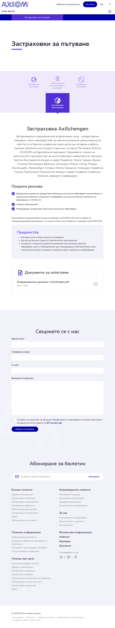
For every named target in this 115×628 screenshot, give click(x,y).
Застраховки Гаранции (23, 505)
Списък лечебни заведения (25, 551)
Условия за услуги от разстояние (26, 620)
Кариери (65, 541)
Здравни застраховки (22, 494)
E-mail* (15, 365)
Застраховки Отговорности (25, 513)
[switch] (14, 420)
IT (110, 4)
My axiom (90, 4)
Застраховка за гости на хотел (26, 581)
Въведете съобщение (22, 378)
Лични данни (18, 617)
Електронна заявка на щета (25, 563)
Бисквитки (30, 617)
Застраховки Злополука (23, 498)
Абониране (94, 476)
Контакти (65, 546)
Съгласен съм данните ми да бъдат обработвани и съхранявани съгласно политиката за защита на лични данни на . (59, 421)
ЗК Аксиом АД (54, 422)
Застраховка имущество (24, 585)
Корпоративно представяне (73, 517)
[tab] (34, 82)
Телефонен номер (21, 351)
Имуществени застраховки (25, 501)
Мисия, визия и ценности (72, 521)
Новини (64, 537)
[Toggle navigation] (109, 11)
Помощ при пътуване (22, 574)
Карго (15, 516)
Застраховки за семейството (73, 505)
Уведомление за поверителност (71, 617)
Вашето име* (18, 338)
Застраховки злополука (23, 570)
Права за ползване (46, 617)
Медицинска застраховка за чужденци (31, 578)
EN (101, 4)
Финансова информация (75, 532)
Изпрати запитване (25, 429)
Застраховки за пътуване (43, 17)
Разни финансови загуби (24, 509)
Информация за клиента (24, 537)
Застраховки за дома (69, 494)
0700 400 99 (8, 11)
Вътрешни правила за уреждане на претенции (29, 542)
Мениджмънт (66, 525)
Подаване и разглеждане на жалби (29, 547)
